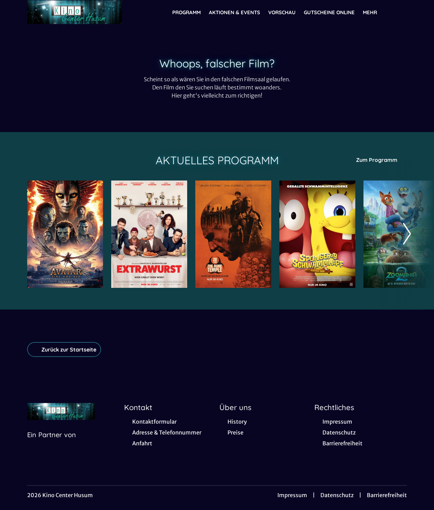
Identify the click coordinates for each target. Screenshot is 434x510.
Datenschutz (337, 495)
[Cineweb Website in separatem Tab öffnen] (51, 443)
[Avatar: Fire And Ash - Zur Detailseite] (65, 234)
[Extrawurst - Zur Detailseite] (149, 234)
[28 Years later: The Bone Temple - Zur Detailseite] (233, 234)
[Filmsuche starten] (400, 12)
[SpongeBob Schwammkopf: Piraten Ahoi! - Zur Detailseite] (317, 234)
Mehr (374, 12)
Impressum (292, 495)
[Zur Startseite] (74, 12)
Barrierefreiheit (387, 495)
